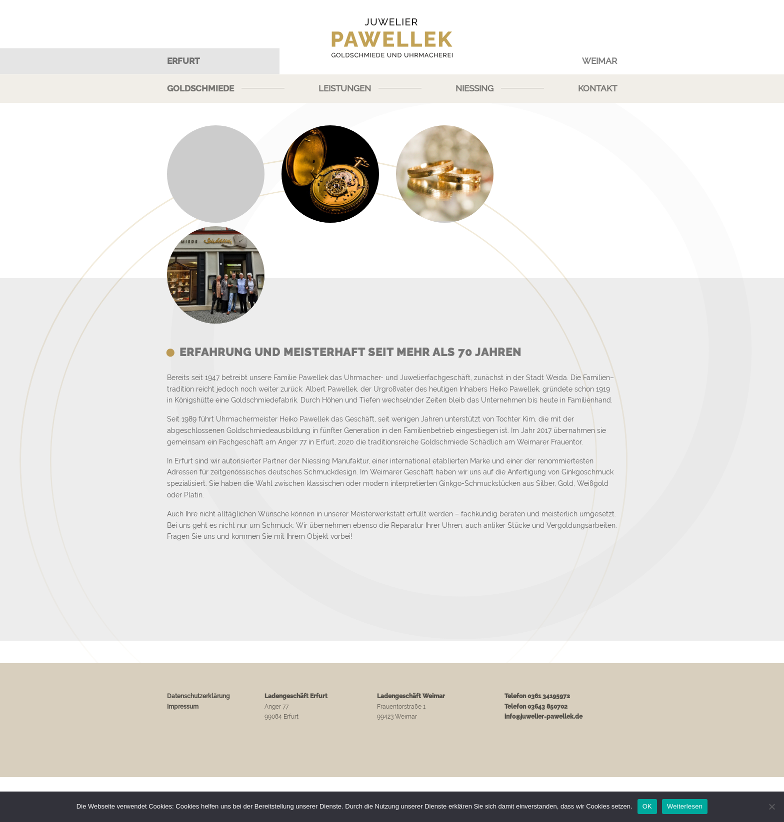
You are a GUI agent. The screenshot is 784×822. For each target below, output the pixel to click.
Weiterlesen (684, 806)
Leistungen (344, 88)
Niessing (475, 88)
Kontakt (597, 88)
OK (647, 806)
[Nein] (771, 807)
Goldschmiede (200, 88)
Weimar (599, 61)
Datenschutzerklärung (198, 696)
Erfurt (183, 61)
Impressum (182, 706)
